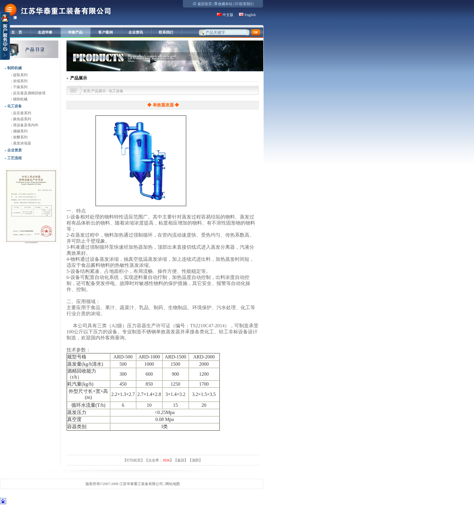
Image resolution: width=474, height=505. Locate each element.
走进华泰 (45, 32)
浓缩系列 (20, 81)
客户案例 (105, 32)
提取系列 (20, 75)
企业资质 (14, 150)
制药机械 (14, 68)
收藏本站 (225, 4)
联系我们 (246, 4)
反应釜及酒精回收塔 (29, 93)
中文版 (227, 15)
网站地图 (172, 484)
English (250, 15)
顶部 (195, 460)
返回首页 (204, 4)
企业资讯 (135, 32)
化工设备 (14, 106)
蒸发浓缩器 (21, 143)
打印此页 (133, 460)
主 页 (16, 32)
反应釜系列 (21, 113)
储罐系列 (20, 131)
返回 (180, 460)
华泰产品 (75, 32)
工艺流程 (14, 158)
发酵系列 (20, 137)
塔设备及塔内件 (25, 125)
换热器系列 (21, 119)
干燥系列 (20, 87)
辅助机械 (20, 99)
